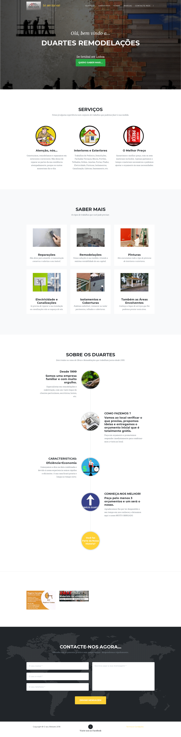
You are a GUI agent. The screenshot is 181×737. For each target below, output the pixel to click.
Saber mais (104, 8)
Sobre (117, 8)
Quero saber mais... (90, 62)
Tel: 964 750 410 (46, 7)
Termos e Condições (134, 727)
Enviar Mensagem (90, 700)
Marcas (128, 8)
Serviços (90, 8)
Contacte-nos (142, 8)
